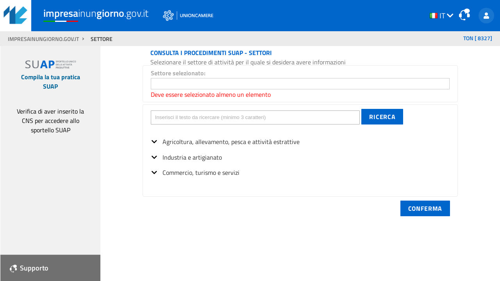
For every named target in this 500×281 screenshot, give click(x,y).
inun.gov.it (95, 13)
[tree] (300, 154)
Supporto (29, 268)
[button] (382, 116)
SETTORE (101, 39)
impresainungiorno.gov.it (44, 39)
